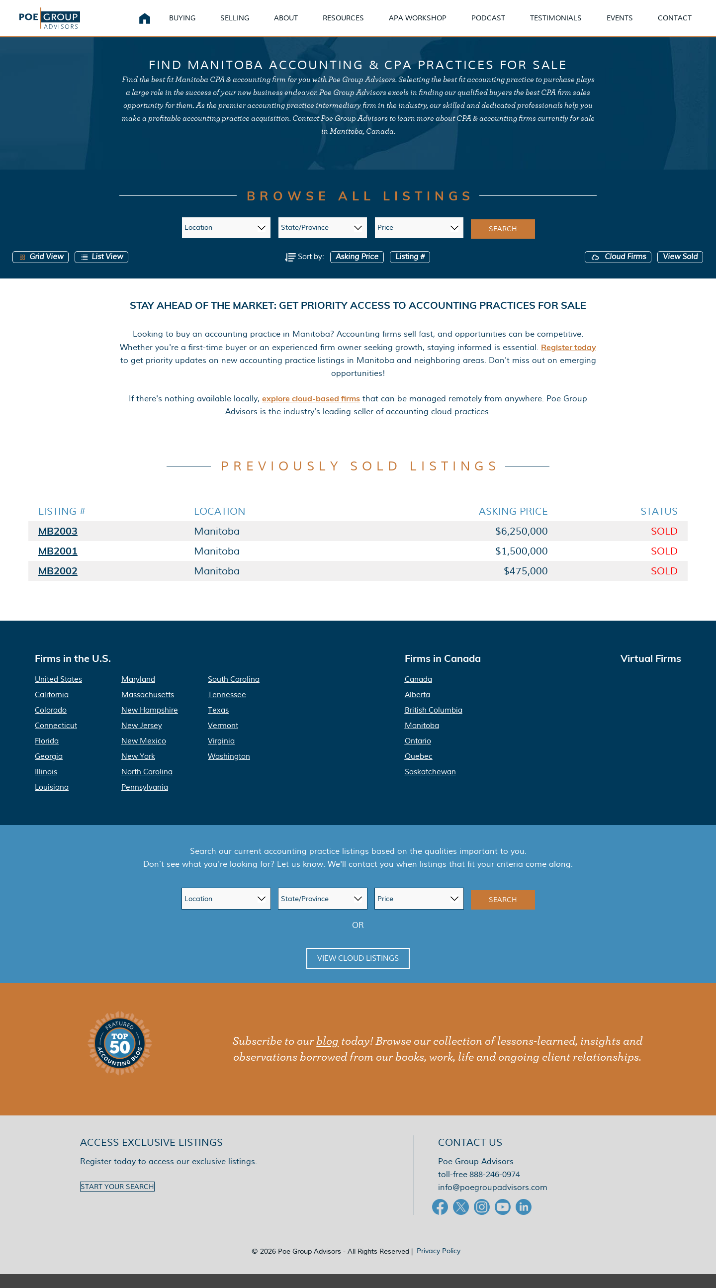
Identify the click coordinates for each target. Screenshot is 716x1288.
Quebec (419, 770)
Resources (343, 24)
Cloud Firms (618, 270)
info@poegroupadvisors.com (492, 1201)
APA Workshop (418, 24)
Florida (47, 754)
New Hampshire (149, 724)
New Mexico (143, 754)
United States (58, 693)
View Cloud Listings (358, 972)
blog (327, 1055)
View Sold (680, 270)
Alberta (417, 708)
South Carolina (234, 693)
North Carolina (147, 785)
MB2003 (58, 545)
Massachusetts (147, 708)
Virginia (221, 754)
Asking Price (357, 270)
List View (101, 270)
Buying (182, 24)
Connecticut (56, 739)
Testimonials (556, 24)
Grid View (40, 270)
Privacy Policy (438, 1265)
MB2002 (58, 584)
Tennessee (227, 708)
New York (138, 770)
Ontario (418, 754)
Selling (234, 24)
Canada (418, 693)
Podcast (488, 24)
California (52, 708)
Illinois (46, 785)
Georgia (49, 770)
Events (620, 24)
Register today (568, 361)
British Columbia (433, 724)
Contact (675, 24)
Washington (229, 770)
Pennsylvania (144, 801)
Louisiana (52, 801)
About (286, 24)
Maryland (138, 693)
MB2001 (58, 564)
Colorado (51, 724)
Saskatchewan (430, 785)
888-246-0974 (494, 1188)
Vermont (223, 739)
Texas (218, 724)
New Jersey (141, 739)
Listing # (410, 270)
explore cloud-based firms (311, 412)
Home (145, 25)
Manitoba (422, 739)
